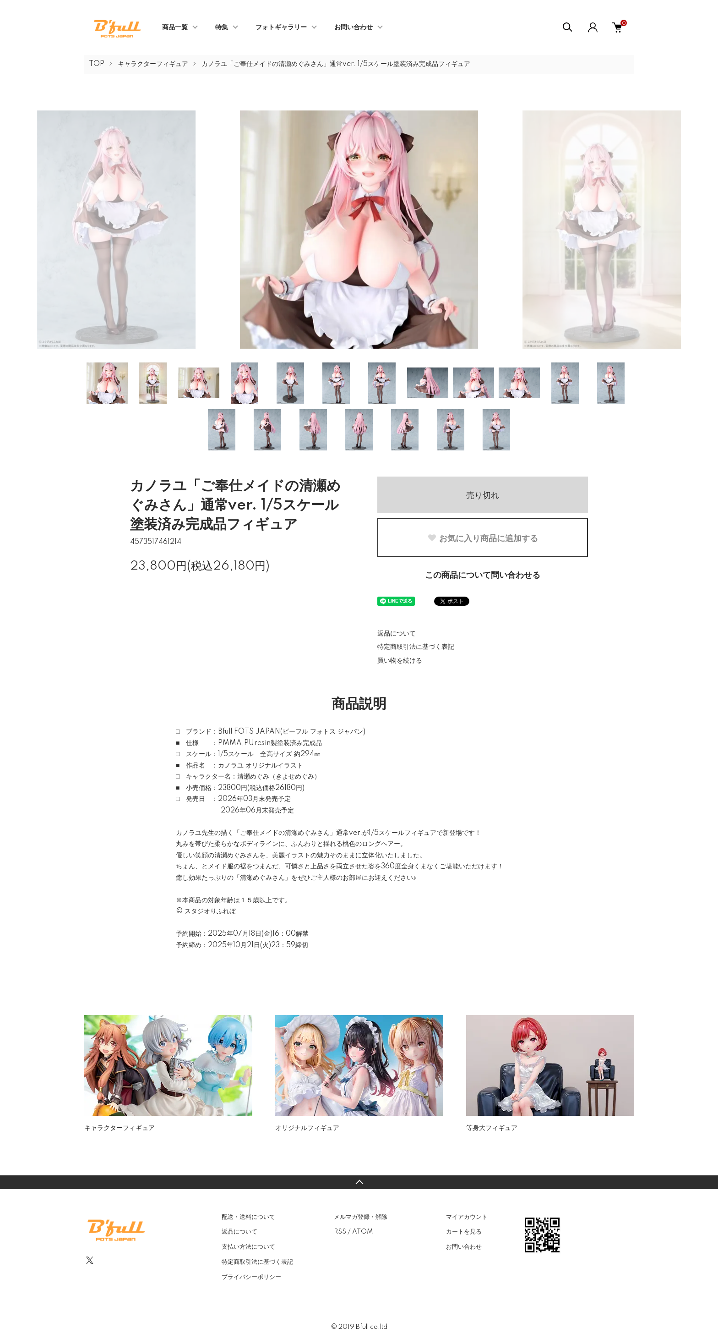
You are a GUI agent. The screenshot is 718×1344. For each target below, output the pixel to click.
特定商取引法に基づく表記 (415, 647)
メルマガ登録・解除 (360, 1217)
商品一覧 (175, 27)
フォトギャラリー (281, 27)
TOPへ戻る (359, 1182)
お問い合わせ (353, 27)
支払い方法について (248, 1247)
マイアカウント (467, 1217)
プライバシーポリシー (251, 1277)
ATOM (362, 1232)
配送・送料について (248, 1217)
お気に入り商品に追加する (482, 538)
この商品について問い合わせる (482, 575)
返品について (396, 633)
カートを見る (464, 1232)
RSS (340, 1232)
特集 (221, 27)
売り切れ (482, 495)
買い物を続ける (399, 660)
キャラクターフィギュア (153, 64)
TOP (96, 64)
